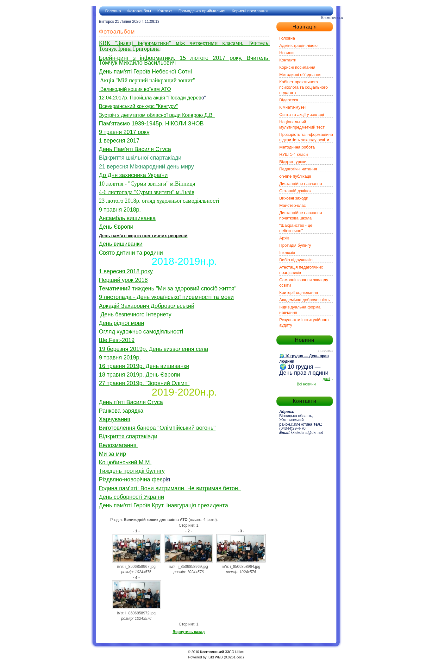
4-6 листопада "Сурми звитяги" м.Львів (146, 192)
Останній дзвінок (295, 190)
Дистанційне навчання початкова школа (300, 215)
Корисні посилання (250, 11)
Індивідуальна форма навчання (300, 310)
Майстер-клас (292, 205)
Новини (286, 52)
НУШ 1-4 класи (293, 154)
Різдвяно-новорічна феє (131, 479)
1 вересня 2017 (119, 140)
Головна (113, 11)
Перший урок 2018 (123, 280)
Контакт (164, 11)
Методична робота (297, 147)
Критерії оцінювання (298, 292)
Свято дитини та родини (131, 253)
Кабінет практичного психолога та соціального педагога (303, 87)
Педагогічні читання (298, 169)
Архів (284, 238)
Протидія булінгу (295, 245)
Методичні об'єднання (300, 74)
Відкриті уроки (293, 161)
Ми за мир (112, 454)
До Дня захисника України (133, 175)
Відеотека (288, 100)
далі (326, 379)
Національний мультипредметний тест (302, 124)
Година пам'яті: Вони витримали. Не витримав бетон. (170, 488)
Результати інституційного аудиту (304, 322)
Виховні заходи (293, 198)
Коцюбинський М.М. (125, 462)
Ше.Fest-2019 (117, 340)
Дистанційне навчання (300, 183)
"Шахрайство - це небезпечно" (296, 228)
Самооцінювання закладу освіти (303, 282)
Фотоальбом (139, 11)
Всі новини (306, 384)
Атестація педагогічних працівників (301, 270)
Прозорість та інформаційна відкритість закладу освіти (306, 137)
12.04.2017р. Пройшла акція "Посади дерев (150, 97)
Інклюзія (287, 252)
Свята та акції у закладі (301, 114)
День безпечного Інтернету (135, 314)
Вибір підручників (296, 259)
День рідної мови (121, 323)
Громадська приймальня (201, 11)
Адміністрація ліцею (298, 45)
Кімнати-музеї (292, 107)
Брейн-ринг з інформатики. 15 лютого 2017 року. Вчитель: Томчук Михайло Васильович (184, 60)
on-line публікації (295, 176)
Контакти (288, 60)
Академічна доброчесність (304, 299)
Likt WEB (216, 657)
